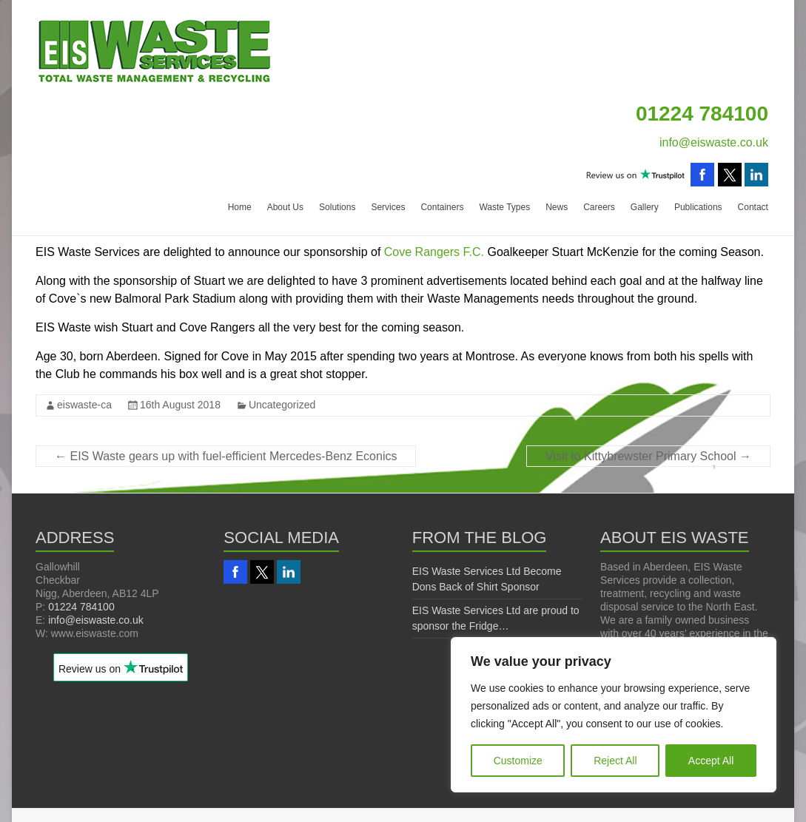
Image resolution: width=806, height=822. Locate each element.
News (556, 207)
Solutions (337, 207)
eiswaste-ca (84, 405)
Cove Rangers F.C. (434, 252)
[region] (613, 714)
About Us (285, 207)
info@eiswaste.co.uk (713, 142)
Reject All (615, 761)
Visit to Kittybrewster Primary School (648, 456)
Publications (698, 207)
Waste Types (504, 207)
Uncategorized (282, 405)
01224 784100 (81, 607)
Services (388, 207)
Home (240, 207)
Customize (518, 761)
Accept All (710, 761)
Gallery (645, 207)
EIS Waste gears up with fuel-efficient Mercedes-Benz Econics (226, 456)
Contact (753, 207)
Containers (441, 207)
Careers (599, 207)
